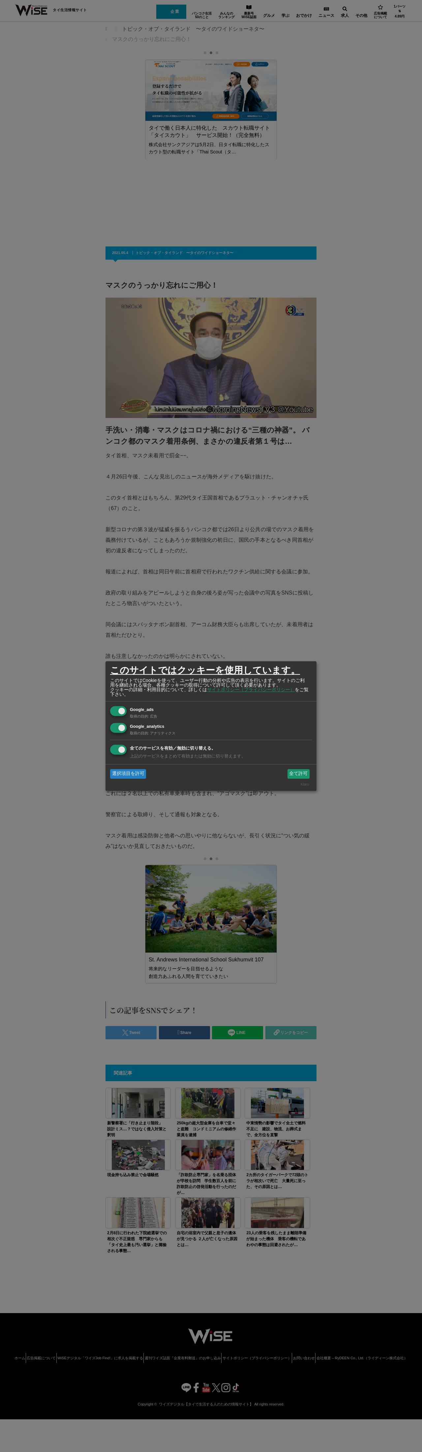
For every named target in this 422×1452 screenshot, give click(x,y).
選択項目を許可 (128, 773)
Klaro (305, 784)
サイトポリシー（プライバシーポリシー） (251, 689)
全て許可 (298, 773)
